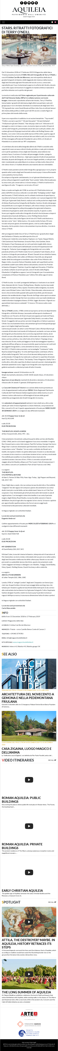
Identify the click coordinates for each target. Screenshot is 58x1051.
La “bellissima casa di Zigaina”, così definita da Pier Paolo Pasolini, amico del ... (27, 755)
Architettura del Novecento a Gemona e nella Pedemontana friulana (28, 697)
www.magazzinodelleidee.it (23, 642)
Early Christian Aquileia (22, 890)
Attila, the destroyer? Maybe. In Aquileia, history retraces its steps (28, 943)
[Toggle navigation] (4, 22)
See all (52, 760)
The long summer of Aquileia (26, 992)
